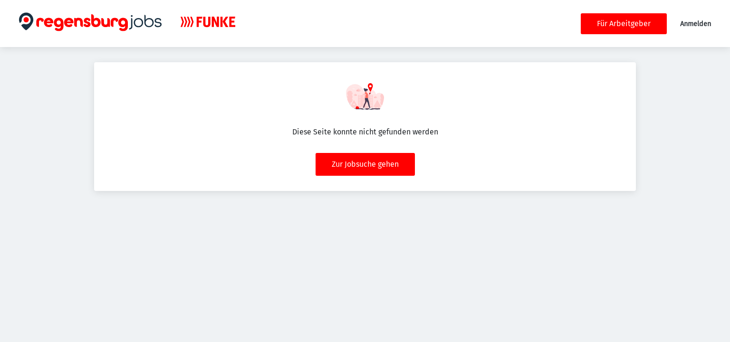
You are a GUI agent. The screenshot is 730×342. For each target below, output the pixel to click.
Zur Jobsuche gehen (365, 164)
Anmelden (695, 24)
